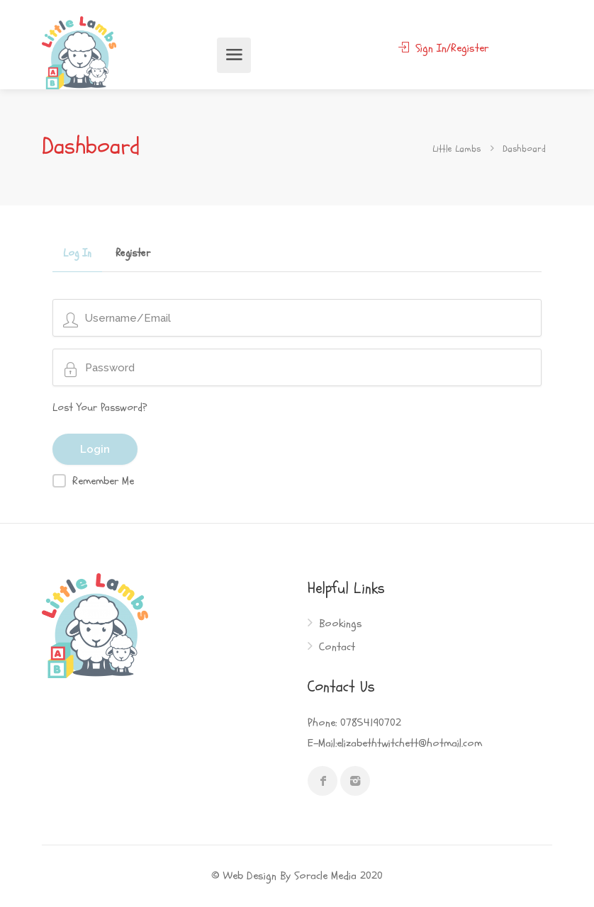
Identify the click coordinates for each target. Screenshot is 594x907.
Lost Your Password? (99, 407)
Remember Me (103, 481)
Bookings (340, 623)
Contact (337, 647)
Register (133, 254)
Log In (77, 254)
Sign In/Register (443, 48)
